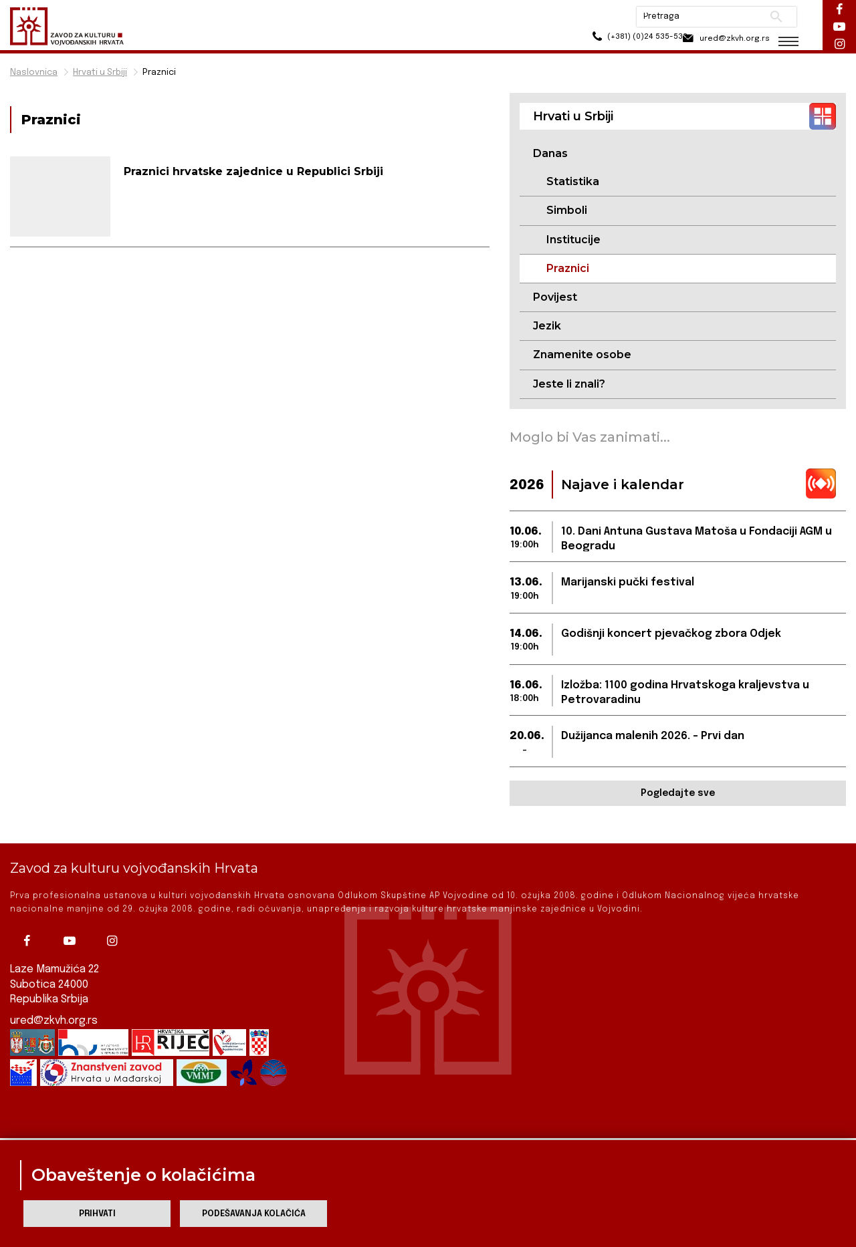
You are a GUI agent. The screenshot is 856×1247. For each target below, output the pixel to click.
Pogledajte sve (678, 794)
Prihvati (97, 1214)
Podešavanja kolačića (254, 1214)
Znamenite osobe (582, 355)
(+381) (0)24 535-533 (622, 39)
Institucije (573, 239)
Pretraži (776, 17)
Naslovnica (34, 72)
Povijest (555, 297)
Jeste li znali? (569, 384)
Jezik (547, 326)
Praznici (159, 72)
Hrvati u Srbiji (100, 72)
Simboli (566, 210)
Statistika (572, 181)
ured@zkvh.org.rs (54, 1004)
